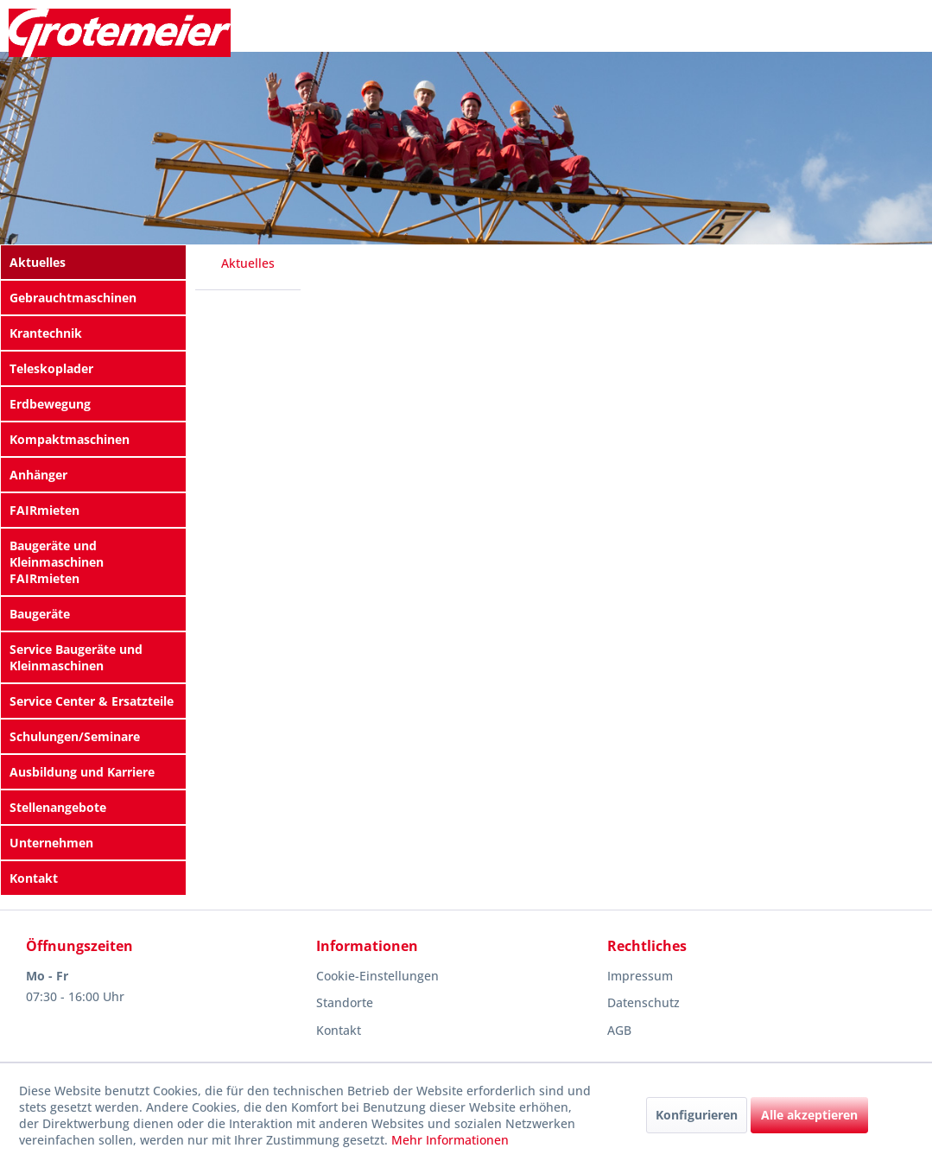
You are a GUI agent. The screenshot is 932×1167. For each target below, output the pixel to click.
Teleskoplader (51, 368)
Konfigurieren (697, 1115)
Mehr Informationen (450, 1140)
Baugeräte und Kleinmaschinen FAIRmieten (57, 562)
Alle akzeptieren (809, 1115)
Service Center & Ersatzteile (92, 701)
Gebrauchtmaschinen (73, 297)
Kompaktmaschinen (70, 439)
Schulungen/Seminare (75, 736)
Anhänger (38, 474)
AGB (619, 1030)
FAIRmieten (44, 510)
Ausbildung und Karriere (82, 772)
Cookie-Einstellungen (377, 975)
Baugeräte (40, 614)
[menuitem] (93, 262)
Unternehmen (51, 842)
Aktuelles (38, 262)
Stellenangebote (58, 807)
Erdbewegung (50, 404)
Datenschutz (643, 1002)
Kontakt (34, 878)
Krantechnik (46, 333)
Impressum (640, 975)
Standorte (344, 1002)
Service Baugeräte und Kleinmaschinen (76, 657)
